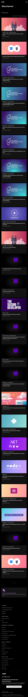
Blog (2, 620)
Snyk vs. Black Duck (5, 664)
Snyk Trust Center (5, 639)
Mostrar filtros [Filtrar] (5, 12)
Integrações (4, 613)
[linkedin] (5, 676)
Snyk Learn (3, 629)
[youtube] (3, 676)
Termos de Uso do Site (18, 694)
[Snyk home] (3, 2)
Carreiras (3, 650)
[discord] (9, 676)
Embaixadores (4, 654)
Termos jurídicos (4, 694)
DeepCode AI (4, 611)
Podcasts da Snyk (5, 622)
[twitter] (2, 676)
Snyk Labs (3, 627)
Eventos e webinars (5, 652)
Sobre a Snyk (4, 644)
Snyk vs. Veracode (5, 660)
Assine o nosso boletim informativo (14, 686)
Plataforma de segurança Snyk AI (7, 607)
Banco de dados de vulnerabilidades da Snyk (9, 635)
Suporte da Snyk (4, 633)
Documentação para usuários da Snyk (8, 631)
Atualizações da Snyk (5, 637)
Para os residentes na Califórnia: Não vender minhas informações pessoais (13, 695)
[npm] (8, 676)
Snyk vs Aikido (4, 668)
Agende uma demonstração (6, 648)
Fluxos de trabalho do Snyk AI (7, 609)
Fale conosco (4, 646)
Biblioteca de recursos (5, 618)
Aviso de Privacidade (11, 694)
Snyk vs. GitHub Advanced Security (7, 658)
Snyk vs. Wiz (4, 666)
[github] (6, 676)
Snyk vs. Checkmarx (5, 662)
